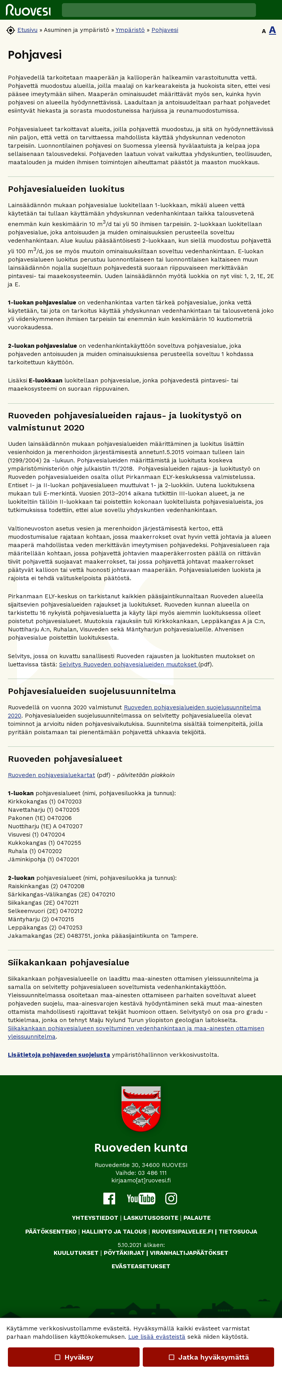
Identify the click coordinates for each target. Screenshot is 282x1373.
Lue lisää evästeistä (156, 1336)
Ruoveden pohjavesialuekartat (51, 775)
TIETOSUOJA (238, 1231)
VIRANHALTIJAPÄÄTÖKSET (189, 1252)
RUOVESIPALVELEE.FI (182, 1231)
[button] (269, 10)
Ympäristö (130, 29)
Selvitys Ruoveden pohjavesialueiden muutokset (128, 664)
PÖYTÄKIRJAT (124, 1252)
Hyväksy (73, 1357)
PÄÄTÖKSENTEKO (51, 1231)
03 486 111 (152, 1172)
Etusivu (27, 29)
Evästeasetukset (141, 1266)
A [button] (264, 31)
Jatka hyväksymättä (208, 1357)
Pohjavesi (164, 29)
